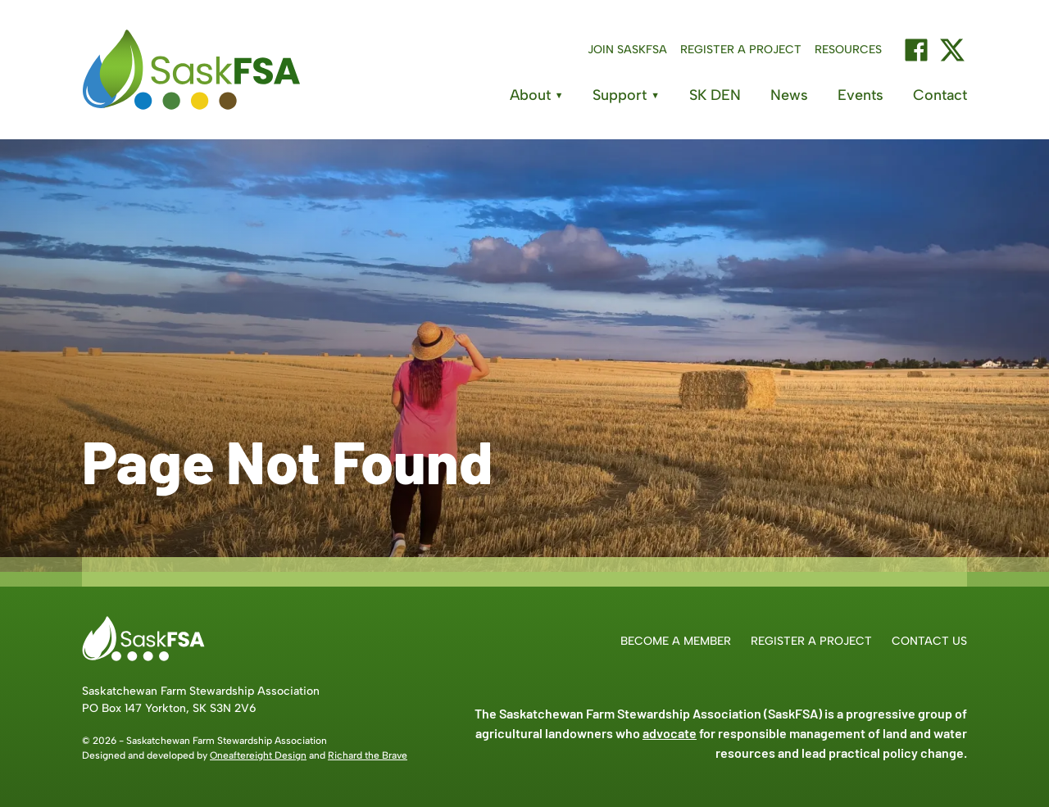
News (789, 95)
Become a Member (675, 641)
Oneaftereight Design (258, 755)
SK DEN (715, 95)
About (537, 95)
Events (860, 95)
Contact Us (929, 641)
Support (626, 95)
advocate (670, 733)
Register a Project (741, 50)
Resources (848, 50)
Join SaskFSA (627, 50)
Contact (940, 95)
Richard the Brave (367, 755)
